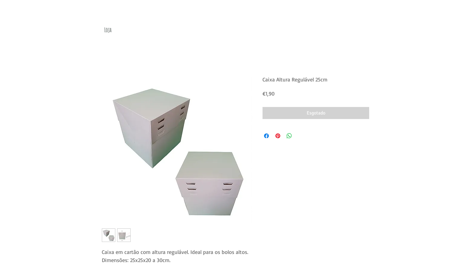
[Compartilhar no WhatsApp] (289, 135)
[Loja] (108, 30)
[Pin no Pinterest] (277, 135)
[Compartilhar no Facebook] (266, 135)
